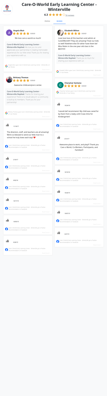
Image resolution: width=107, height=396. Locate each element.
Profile (47, 21)
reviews (69, 15)
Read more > (46, 70)
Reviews (59, 21)
